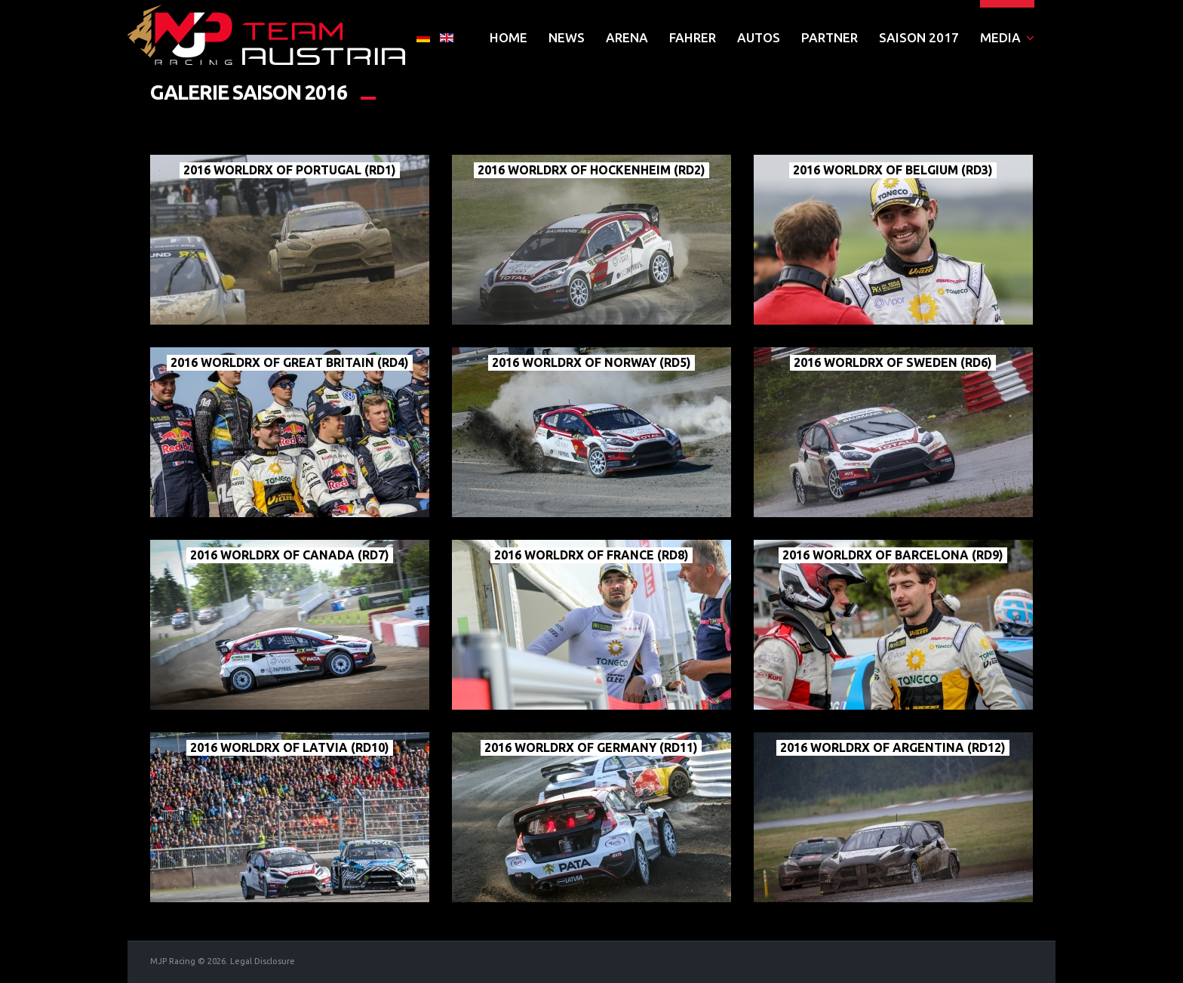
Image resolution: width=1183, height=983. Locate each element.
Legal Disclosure (262, 961)
